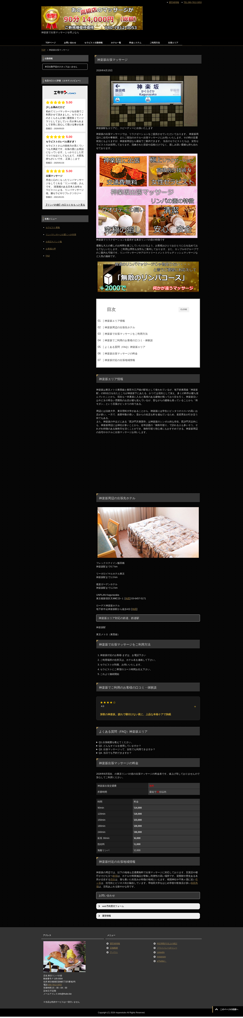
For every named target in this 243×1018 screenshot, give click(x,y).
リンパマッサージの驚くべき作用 (61, 234)
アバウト (114, 954)
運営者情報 (115, 945)
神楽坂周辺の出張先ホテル (126, 327)
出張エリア (173, 43)
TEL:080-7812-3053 (193, 2)
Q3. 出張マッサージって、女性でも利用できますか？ (127, 750)
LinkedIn (161, 954)
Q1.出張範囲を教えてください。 (116, 743)
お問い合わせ (70, 43)
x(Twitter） (162, 962)
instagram (161, 958)
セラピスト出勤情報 (93, 43)
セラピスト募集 (53, 227)
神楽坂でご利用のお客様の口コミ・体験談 (135, 340)
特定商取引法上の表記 (167, 945)
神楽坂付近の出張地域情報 (126, 360)
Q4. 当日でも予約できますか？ (115, 754)
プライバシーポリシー (167, 949)
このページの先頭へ (229, 1009)
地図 (127, 599)
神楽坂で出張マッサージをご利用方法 (132, 333)
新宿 (115, 877)
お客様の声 (51, 249)
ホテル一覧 (116, 43)
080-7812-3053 (55, 986)
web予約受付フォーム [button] (111, 907)
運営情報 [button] (104, 917)
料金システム (135, 43)
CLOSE (184, 309)
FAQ (48, 256)
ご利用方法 (155, 43)
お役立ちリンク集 (54, 241)
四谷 (112, 880)
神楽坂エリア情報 (121, 320)
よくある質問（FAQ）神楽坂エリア (131, 346)
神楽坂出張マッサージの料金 (127, 353)
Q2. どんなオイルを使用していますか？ (120, 747)
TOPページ (51, 43)
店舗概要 (114, 949)
